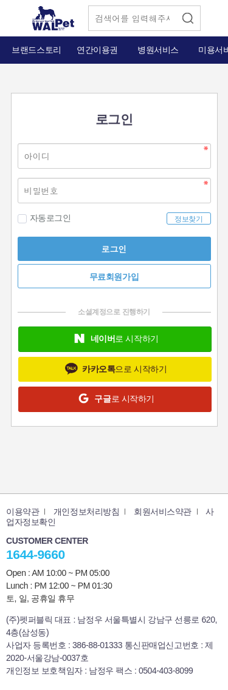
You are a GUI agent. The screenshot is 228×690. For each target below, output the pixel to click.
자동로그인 (44, 218)
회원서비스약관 (163, 511)
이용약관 (22, 511)
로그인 (114, 249)
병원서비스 (158, 50)
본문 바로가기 (0, 0)
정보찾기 (188, 219)
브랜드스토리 (36, 50)
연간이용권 (97, 50)
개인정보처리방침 (87, 511)
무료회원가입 (114, 277)
